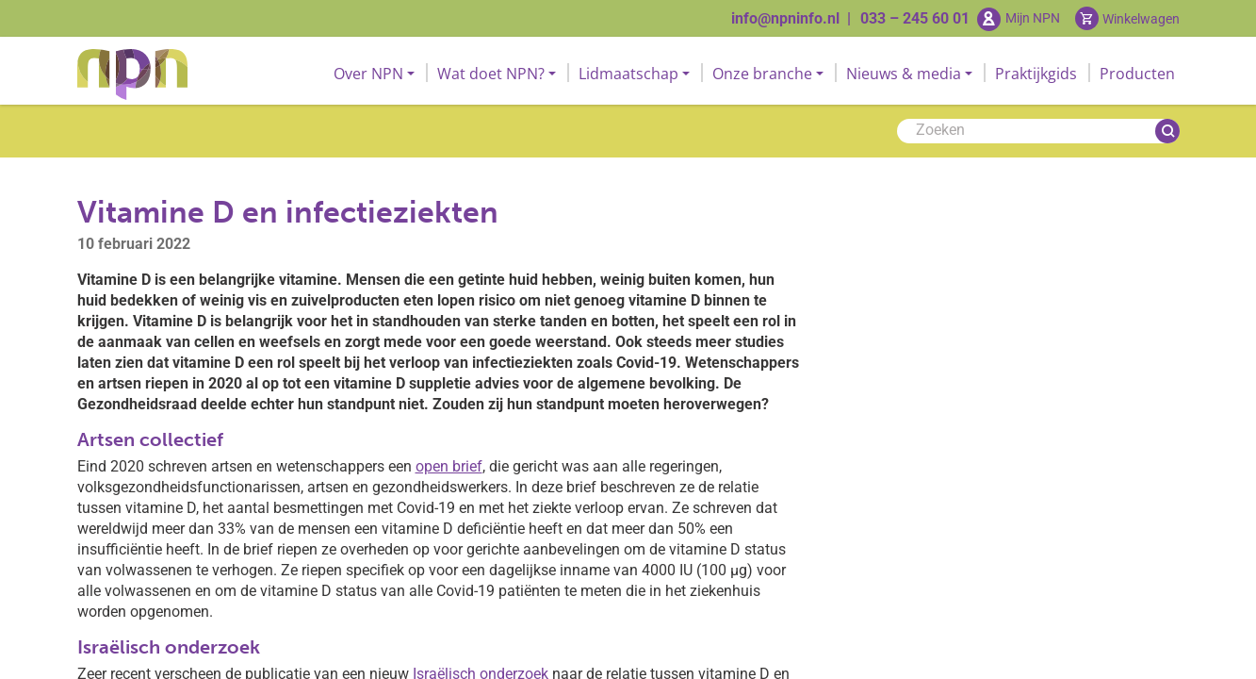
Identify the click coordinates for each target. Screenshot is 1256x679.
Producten (1137, 73)
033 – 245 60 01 (915, 18)
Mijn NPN (1032, 17)
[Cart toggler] (1127, 18)
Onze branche (762, 73)
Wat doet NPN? (491, 73)
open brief (449, 466)
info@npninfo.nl (785, 18)
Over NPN (368, 73)
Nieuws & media (903, 73)
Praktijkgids (1036, 73)
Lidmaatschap (628, 73)
